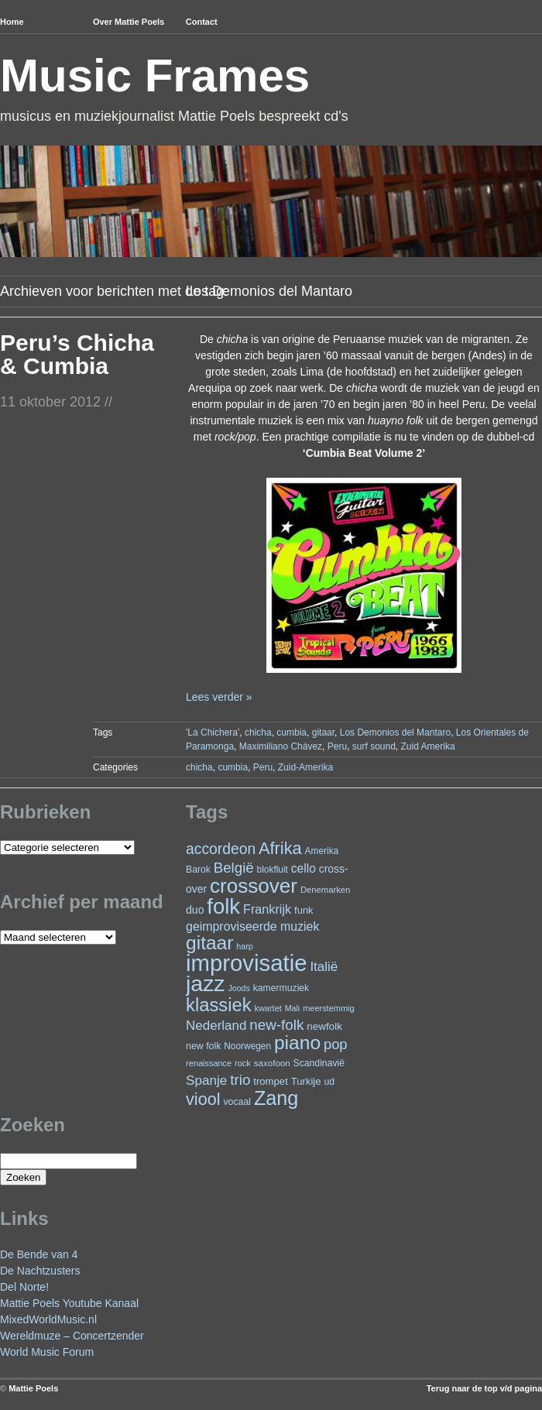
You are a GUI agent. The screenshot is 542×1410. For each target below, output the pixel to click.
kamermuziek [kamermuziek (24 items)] (281, 988)
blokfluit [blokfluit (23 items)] (272, 869)
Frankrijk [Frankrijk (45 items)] (267, 909)
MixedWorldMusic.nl (48, 1319)
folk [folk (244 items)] (223, 906)
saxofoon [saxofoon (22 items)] (272, 1063)
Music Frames (155, 75)
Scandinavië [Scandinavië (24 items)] (319, 1063)
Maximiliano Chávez (280, 746)
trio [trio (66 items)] (240, 1080)
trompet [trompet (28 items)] (270, 1081)
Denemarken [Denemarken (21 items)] (325, 889)
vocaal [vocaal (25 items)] (237, 1101)
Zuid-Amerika (305, 767)
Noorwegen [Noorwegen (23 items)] (247, 1046)
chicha (258, 732)
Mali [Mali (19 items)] (292, 1008)
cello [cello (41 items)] (303, 868)
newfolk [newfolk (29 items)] (324, 1026)
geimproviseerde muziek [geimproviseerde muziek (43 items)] (252, 926)
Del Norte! (24, 1287)
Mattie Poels (33, 1388)
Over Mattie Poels (128, 21)
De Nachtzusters (40, 1270)
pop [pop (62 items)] (336, 1044)
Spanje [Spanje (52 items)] (206, 1080)
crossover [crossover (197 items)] (253, 885)
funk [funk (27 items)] (304, 910)
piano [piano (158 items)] (297, 1042)
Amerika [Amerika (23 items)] (322, 851)
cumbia (291, 732)
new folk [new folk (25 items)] (203, 1046)
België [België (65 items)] (234, 867)
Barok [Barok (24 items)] (198, 869)
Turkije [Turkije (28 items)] (306, 1081)
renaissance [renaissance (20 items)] (209, 1063)
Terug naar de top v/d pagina (484, 1388)
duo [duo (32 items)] (195, 910)
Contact (202, 21)
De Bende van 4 (38, 1254)
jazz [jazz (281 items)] (205, 983)
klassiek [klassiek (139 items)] (219, 1004)
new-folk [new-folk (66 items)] (276, 1025)
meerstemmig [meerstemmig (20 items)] (328, 1008)
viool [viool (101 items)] (203, 1099)
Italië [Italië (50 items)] (324, 966)
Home (12, 21)
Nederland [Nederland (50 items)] (216, 1025)
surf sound (374, 746)
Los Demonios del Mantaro (395, 732)
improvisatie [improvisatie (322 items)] (246, 963)
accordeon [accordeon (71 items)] (221, 849)
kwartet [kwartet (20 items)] (267, 1008)
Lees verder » (219, 697)
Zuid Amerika (428, 746)
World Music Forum (47, 1352)
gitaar (323, 732)
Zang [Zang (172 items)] (276, 1098)
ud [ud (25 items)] (329, 1081)
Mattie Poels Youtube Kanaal (69, 1303)
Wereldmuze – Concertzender (72, 1335)
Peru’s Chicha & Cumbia (77, 354)
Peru (337, 746)
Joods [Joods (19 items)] (238, 988)
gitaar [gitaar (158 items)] (209, 942)
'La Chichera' (212, 732)
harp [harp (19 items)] (244, 946)
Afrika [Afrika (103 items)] (280, 848)
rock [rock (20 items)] (243, 1063)
